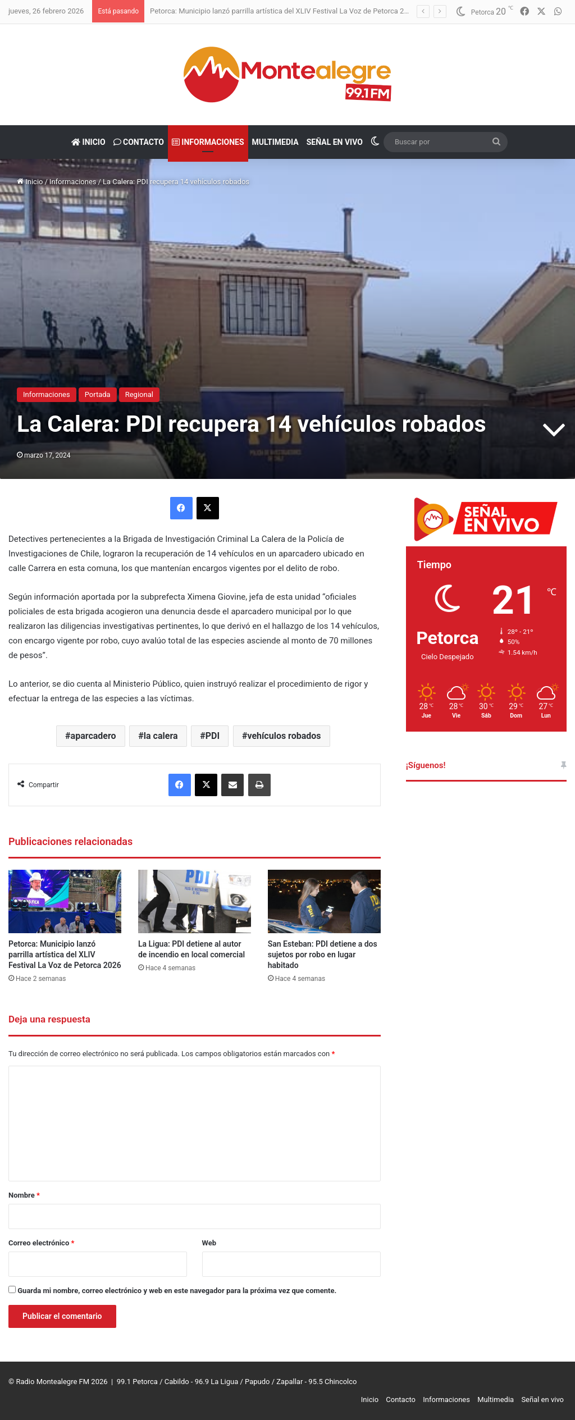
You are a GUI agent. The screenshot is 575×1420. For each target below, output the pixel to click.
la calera (161, 735)
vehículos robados (284, 735)
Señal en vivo (335, 142)
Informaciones (208, 142)
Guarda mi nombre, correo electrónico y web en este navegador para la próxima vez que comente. (176, 1290)
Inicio (88, 142)
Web (209, 1243)
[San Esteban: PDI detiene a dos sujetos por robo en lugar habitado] (324, 901)
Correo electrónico (41, 1243)
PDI (213, 735)
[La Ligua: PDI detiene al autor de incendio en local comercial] (194, 901)
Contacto (138, 142)
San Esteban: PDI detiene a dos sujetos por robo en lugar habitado (322, 954)
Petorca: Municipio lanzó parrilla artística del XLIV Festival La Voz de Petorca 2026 (283, 11)
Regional (139, 394)
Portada (98, 394)
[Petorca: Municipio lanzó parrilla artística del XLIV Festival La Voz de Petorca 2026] (64, 901)
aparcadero (93, 735)
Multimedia (275, 142)
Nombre (24, 1195)
